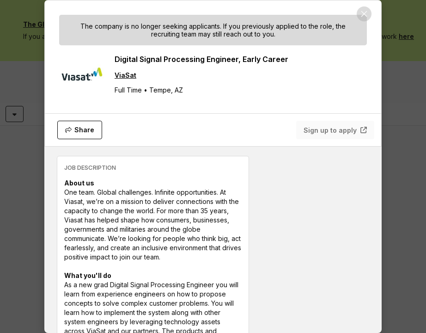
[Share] (79, 130)
